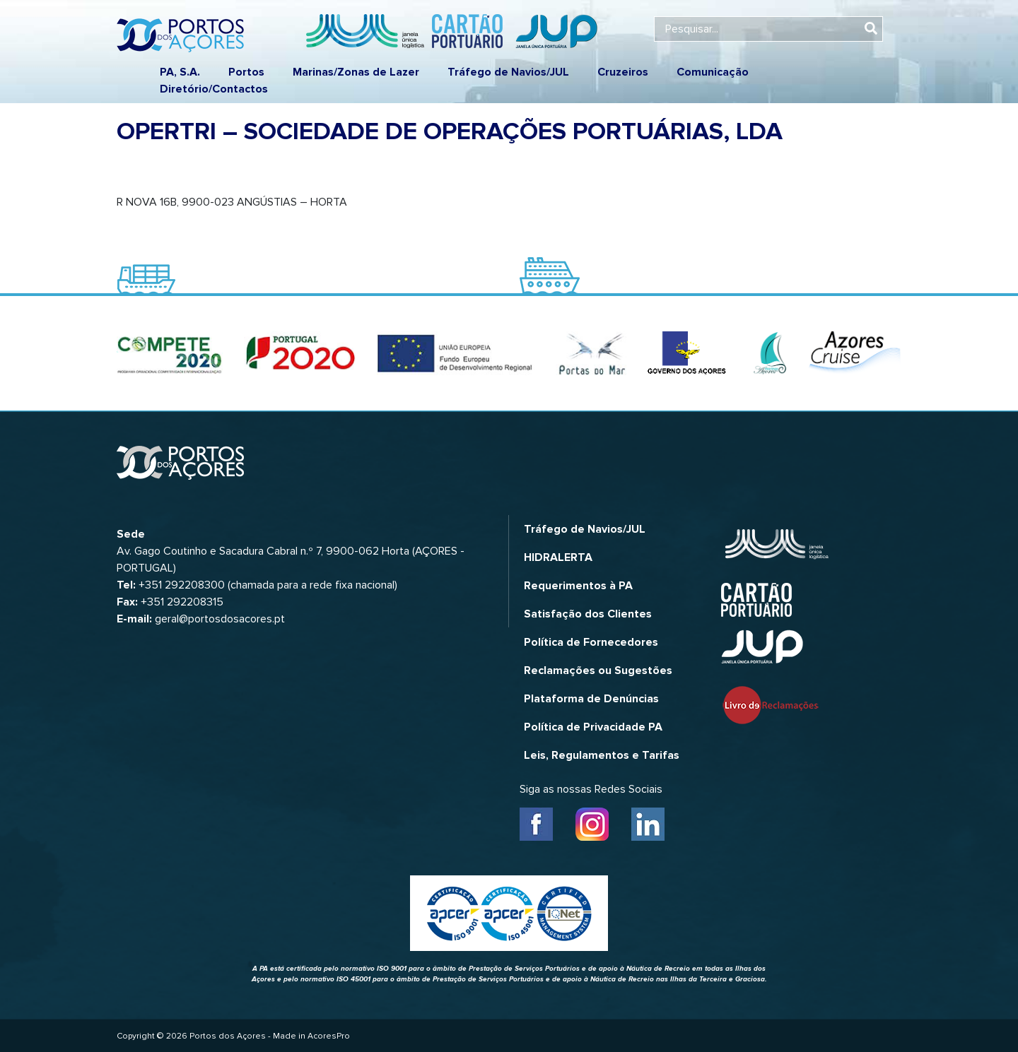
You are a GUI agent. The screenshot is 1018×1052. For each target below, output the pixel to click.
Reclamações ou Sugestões (598, 670)
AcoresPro (329, 1036)
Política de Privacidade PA (593, 727)
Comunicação (713, 72)
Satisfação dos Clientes (588, 614)
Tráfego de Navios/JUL (508, 72)
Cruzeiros (622, 72)
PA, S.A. (180, 72)
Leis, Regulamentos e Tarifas (601, 755)
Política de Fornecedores (591, 642)
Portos (246, 72)
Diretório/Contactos (214, 89)
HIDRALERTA (558, 557)
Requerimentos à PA (578, 586)
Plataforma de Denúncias (591, 699)
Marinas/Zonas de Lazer (356, 72)
